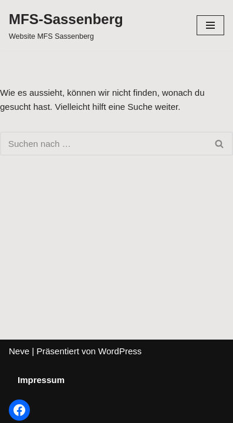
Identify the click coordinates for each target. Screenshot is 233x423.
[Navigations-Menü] (210, 25)
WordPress (119, 351)
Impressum (41, 380)
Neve (19, 351)
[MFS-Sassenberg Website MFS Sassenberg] (66, 25)
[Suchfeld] (103, 144)
